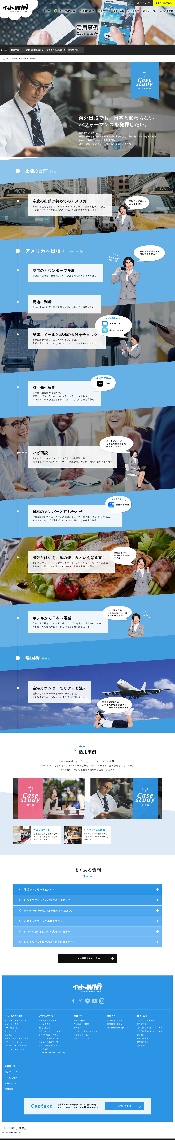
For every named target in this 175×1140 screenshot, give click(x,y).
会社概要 (9, 1035)
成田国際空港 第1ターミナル (150, 1028)
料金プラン (79, 1016)
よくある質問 (11, 1078)
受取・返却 (142, 1016)
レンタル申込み (165, 3)
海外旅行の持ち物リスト (118, 1028)
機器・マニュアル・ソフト (50, 1031)
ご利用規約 (43, 1049)
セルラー (78, 1028)
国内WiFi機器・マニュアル (51, 1035)
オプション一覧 (81, 1035)
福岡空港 (141, 1046)
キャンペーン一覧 (82, 1038)
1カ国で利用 (79, 1021)
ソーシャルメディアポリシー (18, 1049)
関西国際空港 (143, 1042)
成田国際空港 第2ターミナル (150, 1031)
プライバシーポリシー (15, 1042)
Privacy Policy (17, 1045)
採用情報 (9, 1089)
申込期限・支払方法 (48, 1021)
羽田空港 (141, 1035)
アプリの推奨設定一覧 (48, 1042)
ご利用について (46, 1016)
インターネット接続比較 (16, 1021)
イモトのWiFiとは (13, 1016)
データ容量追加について (49, 1046)
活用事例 (15, 50)
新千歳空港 (142, 1024)
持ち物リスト (74, 50)
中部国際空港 (143, 1038)
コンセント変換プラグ (48, 1038)
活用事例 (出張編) (54, 50)
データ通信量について (48, 1024)
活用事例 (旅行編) (33, 50)
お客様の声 (10, 1066)
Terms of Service (52, 1052)
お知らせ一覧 (11, 1031)
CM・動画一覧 (11, 1028)
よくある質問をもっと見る (86, 958)
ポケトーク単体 (86, 1031)
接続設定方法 (44, 1028)
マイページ (145, 3)
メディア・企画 (12, 1024)
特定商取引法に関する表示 (17, 1038)
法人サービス (11, 1072)
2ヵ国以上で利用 (81, 1024)
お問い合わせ (11, 1083)
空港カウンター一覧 (146, 1021)
